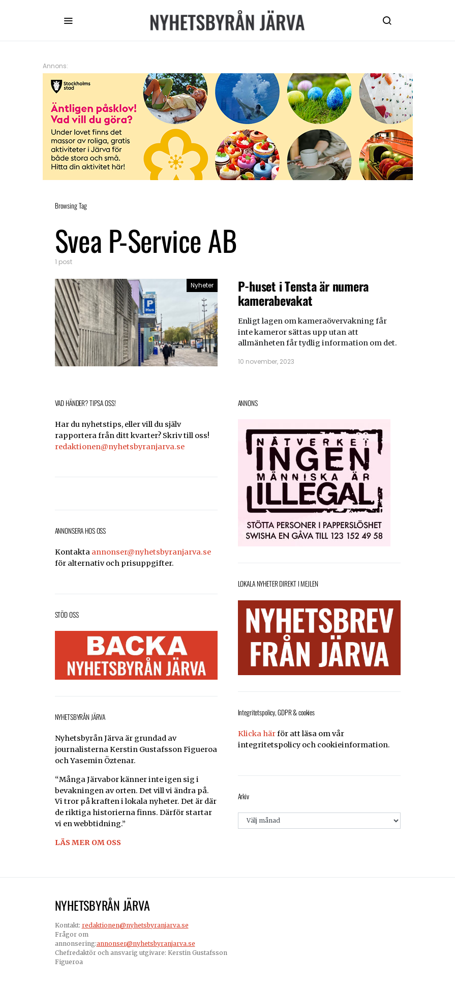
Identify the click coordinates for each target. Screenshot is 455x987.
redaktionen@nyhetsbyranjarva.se (120, 446)
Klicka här (257, 733)
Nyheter (202, 285)
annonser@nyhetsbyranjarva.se (151, 552)
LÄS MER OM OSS (88, 842)
